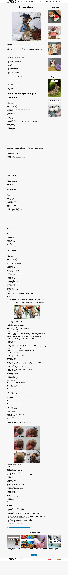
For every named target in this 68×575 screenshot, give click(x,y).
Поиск (47, 1)
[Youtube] (51, 573)
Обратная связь (58, 1)
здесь (22, 90)
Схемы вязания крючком (11, 1)
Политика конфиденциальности (29, 572)
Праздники (40, 1)
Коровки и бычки (18, 541)
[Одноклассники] (58, 573)
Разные (35, 1)
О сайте (50, 1)
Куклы (32, 1)
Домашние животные (26, 541)
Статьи (53, 1)
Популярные (24, 1)
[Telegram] (53, 573)
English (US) (22, 572)
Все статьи (34, 569)
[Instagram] (49, 573)
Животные (20, 1)
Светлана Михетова (22, 9)
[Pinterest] (55, 573)
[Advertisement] (26, 62)
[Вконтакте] (60, 573)
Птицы (29, 1)
